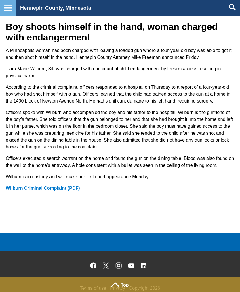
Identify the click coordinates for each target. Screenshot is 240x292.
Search (232, 7)
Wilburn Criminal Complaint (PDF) (43, 188)
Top (125, 285)
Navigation (8, 8)
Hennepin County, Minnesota (55, 8)
